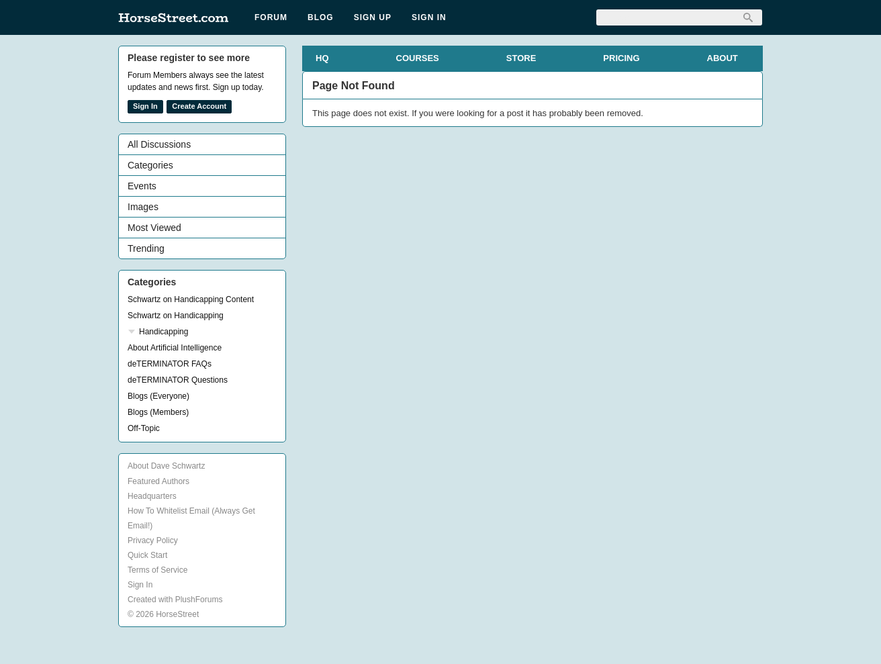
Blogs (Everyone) (158, 396)
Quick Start (147, 555)
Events (142, 186)
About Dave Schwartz (166, 466)
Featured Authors (158, 481)
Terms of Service (157, 570)
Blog (321, 17)
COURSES (417, 58)
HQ (322, 58)
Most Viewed (154, 227)
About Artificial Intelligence (175, 347)
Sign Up (372, 17)
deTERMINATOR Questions (178, 380)
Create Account (199, 106)
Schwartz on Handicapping (176, 315)
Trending (146, 248)
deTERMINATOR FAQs (170, 364)
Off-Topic (144, 428)
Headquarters (152, 496)
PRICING (621, 58)
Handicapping (163, 331)
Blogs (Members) (158, 412)
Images (143, 206)
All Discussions (159, 144)
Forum (270, 17)
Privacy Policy (153, 540)
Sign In (429, 17)
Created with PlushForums (175, 599)
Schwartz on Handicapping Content (191, 299)
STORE (521, 58)
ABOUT (722, 58)
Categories (150, 165)
